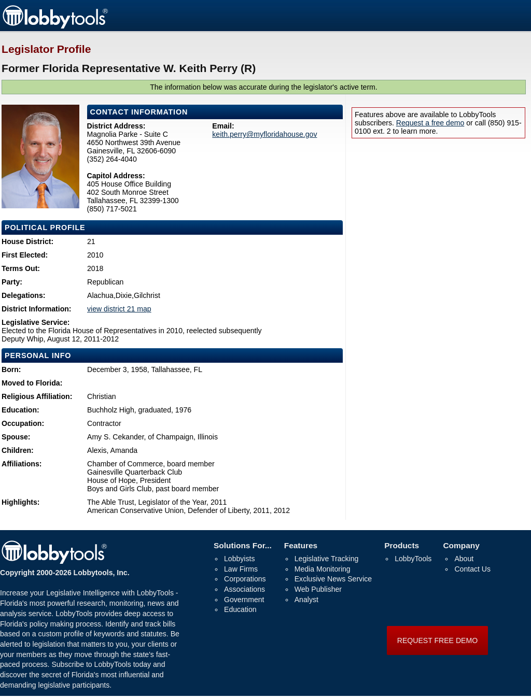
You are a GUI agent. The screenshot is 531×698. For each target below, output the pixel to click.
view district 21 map (119, 309)
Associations (244, 589)
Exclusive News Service (333, 579)
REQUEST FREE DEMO (437, 640)
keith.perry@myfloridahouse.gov (264, 134)
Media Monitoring (323, 569)
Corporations (245, 579)
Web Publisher (318, 589)
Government (244, 599)
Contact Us (472, 569)
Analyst (306, 599)
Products (401, 545)
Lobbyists (239, 558)
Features (300, 545)
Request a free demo (430, 123)
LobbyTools (413, 558)
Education (240, 609)
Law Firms (241, 569)
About (463, 558)
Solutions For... (243, 545)
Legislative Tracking (327, 558)
